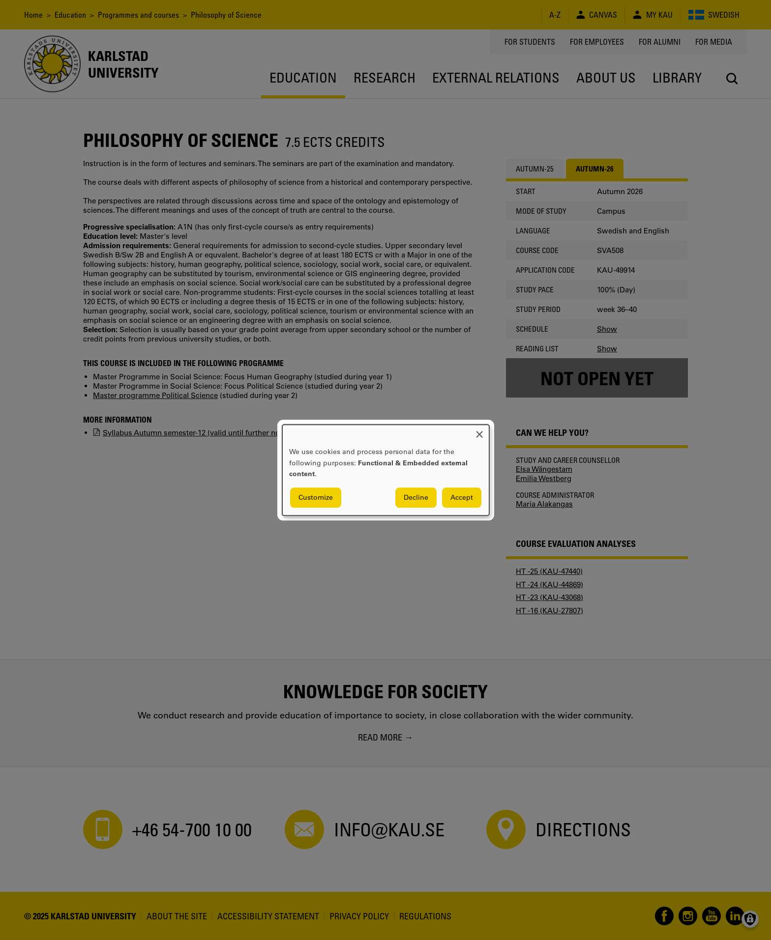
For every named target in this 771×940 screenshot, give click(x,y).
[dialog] (385, 470)
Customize (315, 497)
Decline (416, 497)
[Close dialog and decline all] (479, 431)
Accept (461, 497)
